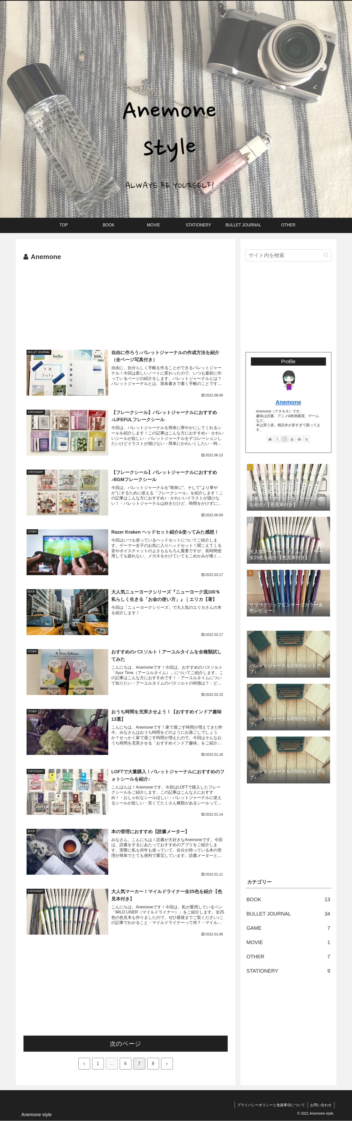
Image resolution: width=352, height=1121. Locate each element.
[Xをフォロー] (277, 439)
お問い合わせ (321, 1105)
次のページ (125, 1043)
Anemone (288, 402)
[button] (326, 255)
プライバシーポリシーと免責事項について (271, 1105)
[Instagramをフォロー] (284, 439)
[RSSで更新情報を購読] (306, 439)
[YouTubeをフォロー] (292, 439)
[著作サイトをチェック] (270, 439)
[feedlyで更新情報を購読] (299, 439)
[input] (288, 255)
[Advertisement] (125, 301)
